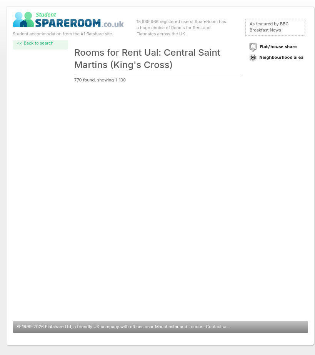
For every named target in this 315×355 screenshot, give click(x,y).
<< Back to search (35, 43)
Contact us (216, 326)
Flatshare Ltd (58, 326)
